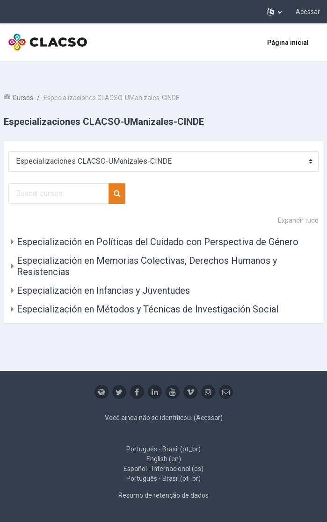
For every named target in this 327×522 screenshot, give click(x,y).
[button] (274, 11)
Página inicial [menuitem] (288, 42)
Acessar (308, 11)
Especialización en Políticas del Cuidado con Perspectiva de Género (157, 241)
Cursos (23, 98)
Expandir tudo (298, 220)
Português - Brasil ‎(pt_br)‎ (163, 449)
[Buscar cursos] (58, 193)
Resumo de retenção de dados (163, 495)
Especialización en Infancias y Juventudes (103, 290)
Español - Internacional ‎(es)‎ (163, 468)
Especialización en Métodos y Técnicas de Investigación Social (147, 309)
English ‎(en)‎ (163, 459)
